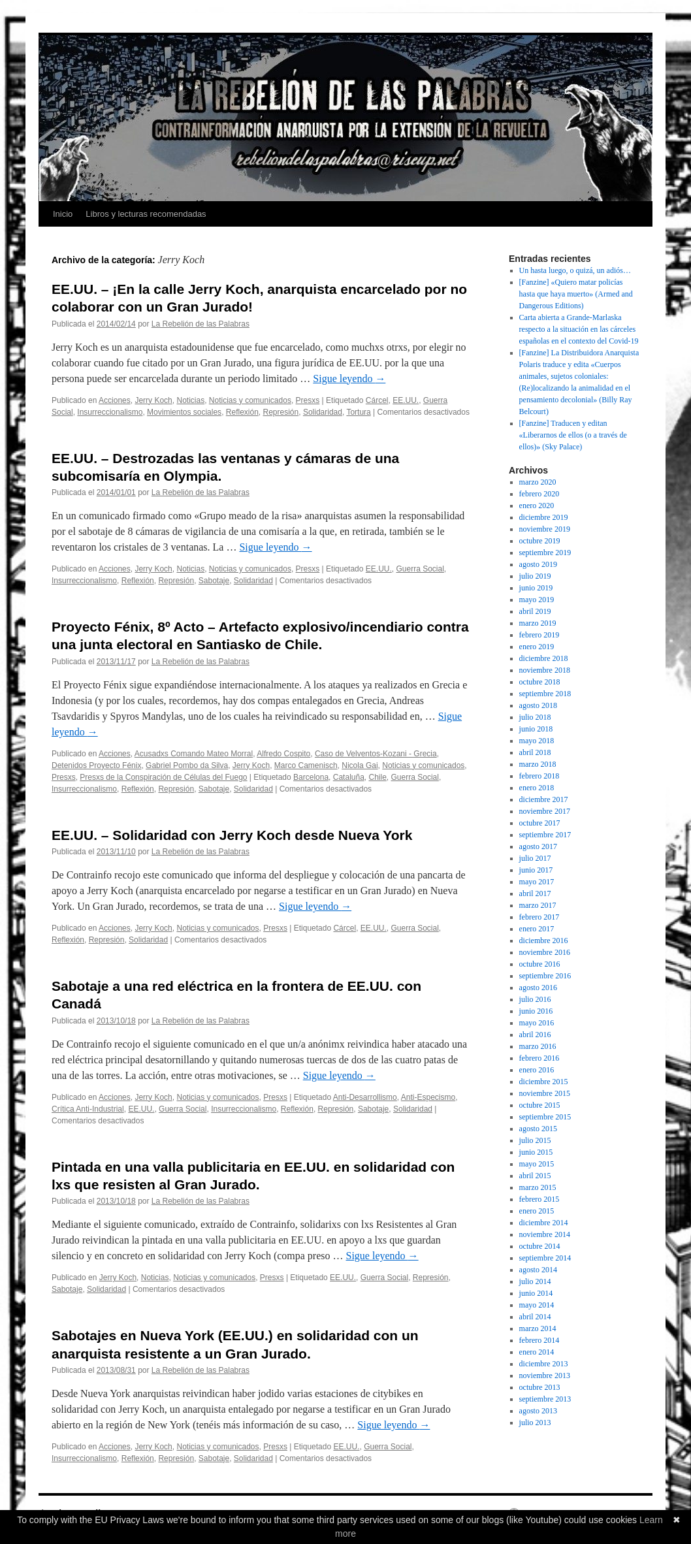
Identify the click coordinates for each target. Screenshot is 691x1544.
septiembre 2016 (545, 975)
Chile (378, 777)
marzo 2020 (537, 482)
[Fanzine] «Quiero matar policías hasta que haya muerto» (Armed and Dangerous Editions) (576, 294)
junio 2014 (536, 1293)
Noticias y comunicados (250, 400)
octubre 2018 (539, 681)
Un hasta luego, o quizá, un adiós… (575, 270)
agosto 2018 (538, 705)
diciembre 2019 (543, 517)
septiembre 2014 (545, 1258)
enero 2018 (536, 787)
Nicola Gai (360, 765)
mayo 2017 (536, 881)
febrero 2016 (539, 1058)
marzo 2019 (537, 623)
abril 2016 (535, 1034)
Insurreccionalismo (109, 412)
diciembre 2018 (543, 658)
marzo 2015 (537, 1187)
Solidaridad (322, 412)
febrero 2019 (539, 634)
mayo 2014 (536, 1305)
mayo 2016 (536, 1022)
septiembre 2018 (545, 693)
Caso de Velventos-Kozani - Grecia (376, 753)
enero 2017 (536, 928)
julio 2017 (535, 858)
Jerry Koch (153, 400)
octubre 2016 (539, 964)
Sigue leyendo (349, 378)
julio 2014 (535, 1281)
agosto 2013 (538, 1410)
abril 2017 (535, 893)
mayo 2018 (536, 740)
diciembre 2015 (543, 1081)
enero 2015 (536, 1210)
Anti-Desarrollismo (365, 1097)
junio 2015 (536, 1152)
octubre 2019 (539, 540)
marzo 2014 (537, 1328)
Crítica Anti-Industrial (88, 1109)
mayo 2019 (536, 599)
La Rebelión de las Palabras (200, 324)
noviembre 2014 (544, 1234)
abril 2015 (535, 1175)
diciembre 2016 (543, 940)
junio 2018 (536, 728)
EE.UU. (406, 400)
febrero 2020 (539, 493)
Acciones (115, 400)
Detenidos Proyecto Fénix (96, 765)
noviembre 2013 (544, 1375)
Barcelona (311, 777)
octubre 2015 (539, 1105)
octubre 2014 (539, 1246)
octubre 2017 (539, 823)
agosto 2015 (538, 1128)
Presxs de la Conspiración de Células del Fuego (163, 777)
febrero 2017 (539, 917)
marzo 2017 (537, 905)
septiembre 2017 (545, 834)
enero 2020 (536, 505)
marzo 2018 (537, 764)
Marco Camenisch (306, 765)
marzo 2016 (537, 1046)
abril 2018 (535, 752)
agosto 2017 (538, 846)
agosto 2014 (538, 1269)
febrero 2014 (539, 1340)
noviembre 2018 (544, 670)
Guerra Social (419, 568)
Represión (281, 412)
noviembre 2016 (544, 952)
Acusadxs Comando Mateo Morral (194, 753)
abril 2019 (535, 611)
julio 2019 (535, 576)
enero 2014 (536, 1352)
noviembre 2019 (544, 529)
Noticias (190, 400)
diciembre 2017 (543, 799)
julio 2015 (535, 1140)
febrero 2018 (539, 775)
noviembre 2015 (544, 1093)
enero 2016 (536, 1069)
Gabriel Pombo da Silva (187, 765)
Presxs (308, 400)
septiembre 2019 (545, 552)
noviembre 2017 (544, 811)
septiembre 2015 (545, 1116)
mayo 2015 (536, 1163)
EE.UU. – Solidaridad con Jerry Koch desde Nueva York (232, 835)
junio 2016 (536, 1011)
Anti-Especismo (428, 1097)
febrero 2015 (539, 1199)
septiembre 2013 (545, 1399)
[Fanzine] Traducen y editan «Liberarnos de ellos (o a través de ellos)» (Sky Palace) (573, 435)
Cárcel (377, 400)
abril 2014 (535, 1316)
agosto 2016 (538, 987)
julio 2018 (535, 717)
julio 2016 (535, 999)
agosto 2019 (538, 564)
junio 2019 (536, 587)
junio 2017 (536, 870)
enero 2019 (536, 646)
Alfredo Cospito (283, 753)
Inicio (62, 214)
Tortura (358, 412)
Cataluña (348, 777)
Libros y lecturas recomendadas (146, 214)
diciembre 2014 (543, 1222)
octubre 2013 (539, 1387)
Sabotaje (214, 580)
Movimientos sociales (184, 412)
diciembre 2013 (543, 1363)
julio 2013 (535, 1422)
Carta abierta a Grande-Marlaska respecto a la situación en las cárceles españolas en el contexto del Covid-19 (579, 329)
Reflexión (242, 412)
